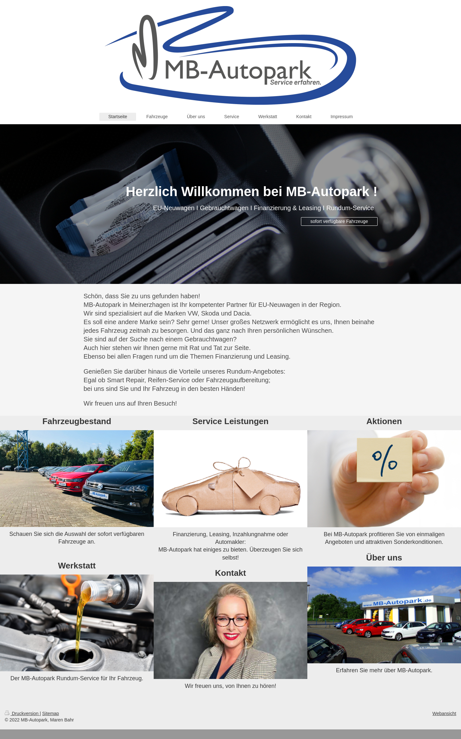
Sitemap (50, 713)
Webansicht (444, 713)
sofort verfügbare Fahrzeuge (339, 221)
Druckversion (22, 713)
